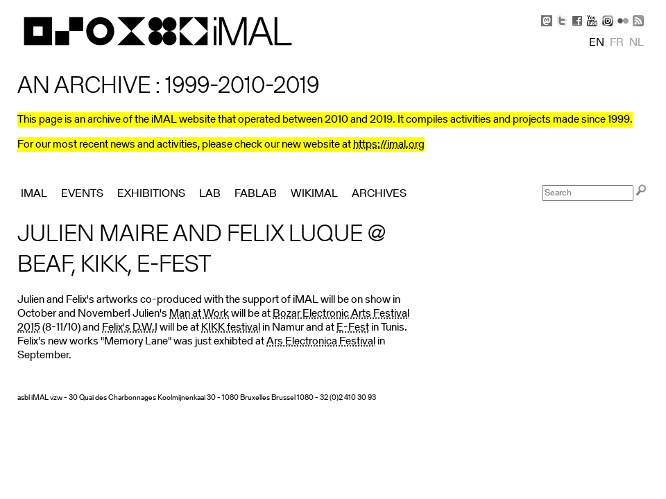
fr (617, 43)
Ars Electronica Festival (320, 341)
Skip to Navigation (631, 7)
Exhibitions (151, 194)
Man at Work (199, 313)
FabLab (255, 194)
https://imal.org (389, 144)
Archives (379, 194)
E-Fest (352, 327)
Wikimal (314, 194)
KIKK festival (230, 327)
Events (82, 194)
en (596, 43)
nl (636, 43)
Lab (210, 194)
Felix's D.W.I (129, 327)
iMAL (34, 194)
